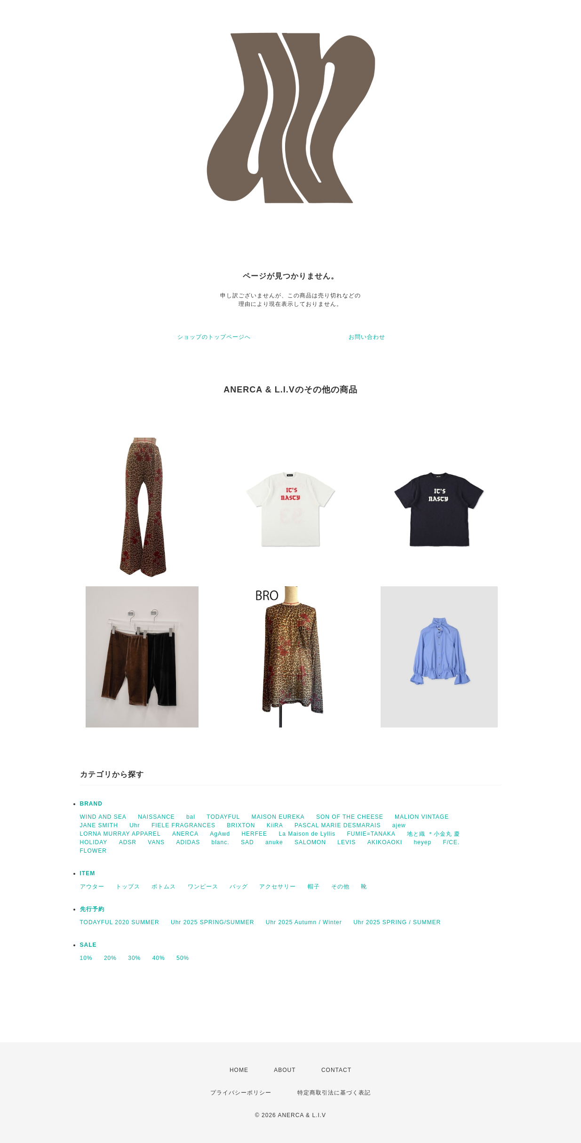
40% (158, 958)
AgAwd (220, 834)
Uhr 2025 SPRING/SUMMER (212, 922)
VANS (156, 842)
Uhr (134, 825)
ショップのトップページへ (214, 337)
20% (110, 958)
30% (134, 958)
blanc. (221, 842)
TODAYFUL (223, 817)
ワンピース (203, 886)
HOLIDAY (94, 842)
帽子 (314, 886)
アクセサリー (277, 886)
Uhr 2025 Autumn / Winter (304, 922)
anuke (274, 842)
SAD (247, 842)
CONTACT (336, 1070)
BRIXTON (241, 825)
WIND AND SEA (103, 817)
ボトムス (163, 886)
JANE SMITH (99, 825)
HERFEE (254, 834)
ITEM (88, 873)
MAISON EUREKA (278, 817)
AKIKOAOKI (384, 842)
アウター (92, 886)
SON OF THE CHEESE (349, 817)
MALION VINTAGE (422, 817)
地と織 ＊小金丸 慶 (433, 834)
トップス (128, 886)
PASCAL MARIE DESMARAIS (337, 825)
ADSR (127, 842)
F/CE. (451, 842)
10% (86, 958)
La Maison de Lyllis (307, 834)
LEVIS (346, 842)
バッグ (239, 886)
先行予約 (92, 909)
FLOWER (93, 850)
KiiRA (275, 825)
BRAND (91, 803)
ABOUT (284, 1070)
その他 (340, 886)
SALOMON (310, 842)
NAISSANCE (156, 817)
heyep (422, 842)
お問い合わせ (367, 337)
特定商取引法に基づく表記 (334, 1092)
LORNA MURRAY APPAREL (120, 834)
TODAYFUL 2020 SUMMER (119, 922)
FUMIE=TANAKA (371, 834)
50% (182, 958)
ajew (399, 825)
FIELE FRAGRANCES (183, 825)
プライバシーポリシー (240, 1092)
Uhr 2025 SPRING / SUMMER (397, 922)
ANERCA (185, 834)
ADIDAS (188, 842)
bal (190, 817)
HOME (239, 1070)
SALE (88, 945)
